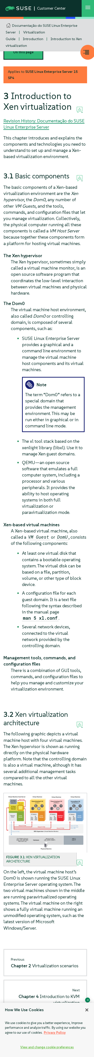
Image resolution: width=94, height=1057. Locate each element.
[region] (47, 1030)
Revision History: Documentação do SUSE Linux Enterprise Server (44, 124)
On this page (23, 52)
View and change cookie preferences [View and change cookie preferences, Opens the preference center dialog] (47, 1047)
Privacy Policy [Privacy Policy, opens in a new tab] (55, 1032)
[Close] (86, 1009)
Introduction (33, 39)
